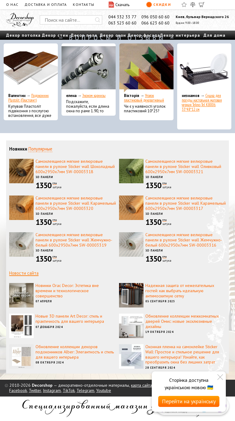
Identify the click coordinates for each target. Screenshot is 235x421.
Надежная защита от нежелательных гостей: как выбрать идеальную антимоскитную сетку (179, 291)
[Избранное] (184, 4)
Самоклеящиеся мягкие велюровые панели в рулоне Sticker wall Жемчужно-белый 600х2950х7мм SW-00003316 (183, 240)
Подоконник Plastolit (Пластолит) (28, 98)
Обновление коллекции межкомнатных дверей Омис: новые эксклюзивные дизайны (182, 321)
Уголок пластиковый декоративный (144, 98)
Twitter (35, 390)
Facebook (18, 390)
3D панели (44, 177)
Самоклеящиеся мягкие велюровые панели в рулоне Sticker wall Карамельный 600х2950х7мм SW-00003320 (75, 203)
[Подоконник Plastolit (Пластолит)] (31, 67)
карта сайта (141, 385)
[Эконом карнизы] (89, 67)
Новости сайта (24, 273)
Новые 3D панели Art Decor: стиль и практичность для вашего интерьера (69, 318)
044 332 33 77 (122, 17)
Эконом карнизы (94, 95)
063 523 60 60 (122, 23)
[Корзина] (201, 4)
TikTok (69, 390)
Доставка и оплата (45, 4)
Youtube (103, 390)
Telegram (85, 390)
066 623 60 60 (155, 23)
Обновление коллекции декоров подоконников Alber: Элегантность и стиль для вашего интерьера (74, 352)
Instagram (52, 390)
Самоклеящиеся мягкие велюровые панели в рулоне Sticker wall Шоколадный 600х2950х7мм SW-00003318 (75, 166)
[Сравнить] (192, 4)
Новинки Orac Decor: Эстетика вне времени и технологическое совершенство (67, 291)
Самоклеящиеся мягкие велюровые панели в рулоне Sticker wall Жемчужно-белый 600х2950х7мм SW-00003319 (73, 240)
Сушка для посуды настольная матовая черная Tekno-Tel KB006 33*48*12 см (202, 102)
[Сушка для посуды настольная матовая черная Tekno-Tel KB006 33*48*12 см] (204, 67)
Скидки (158, 5)
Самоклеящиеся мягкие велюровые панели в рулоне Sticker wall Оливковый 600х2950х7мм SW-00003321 (183, 166)
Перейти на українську (189, 401)
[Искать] (97, 19)
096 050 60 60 (155, 17)
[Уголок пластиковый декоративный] (146, 67)
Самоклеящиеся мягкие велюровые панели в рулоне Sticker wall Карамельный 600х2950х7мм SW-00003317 (185, 203)
